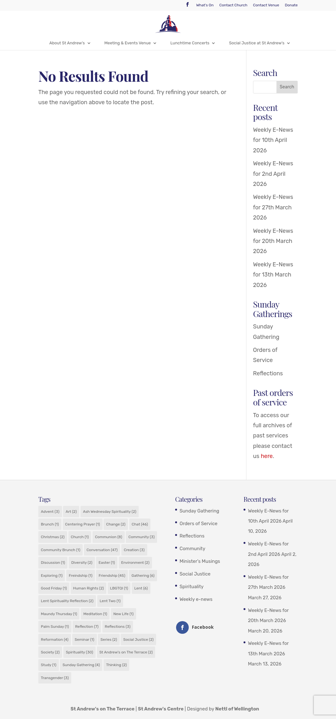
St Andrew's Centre (161, 709)
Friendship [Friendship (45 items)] (111, 575)
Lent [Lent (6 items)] (141, 588)
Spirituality (192, 586)
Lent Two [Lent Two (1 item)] (110, 601)
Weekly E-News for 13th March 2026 (273, 275)
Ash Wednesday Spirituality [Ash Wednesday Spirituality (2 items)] (109, 511)
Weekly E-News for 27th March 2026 (273, 207)
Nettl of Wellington (237, 709)
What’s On (204, 5)
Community (192, 548)
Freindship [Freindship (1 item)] (80, 575)
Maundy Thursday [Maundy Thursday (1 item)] (59, 614)
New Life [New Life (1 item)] (123, 614)
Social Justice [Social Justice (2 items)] (138, 639)
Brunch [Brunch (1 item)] (50, 524)
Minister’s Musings (200, 561)
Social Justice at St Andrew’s (256, 43)
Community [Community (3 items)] (141, 537)
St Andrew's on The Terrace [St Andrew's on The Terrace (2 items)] (126, 652)
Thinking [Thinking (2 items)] (116, 665)
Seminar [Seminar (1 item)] (84, 639)
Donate (291, 5)
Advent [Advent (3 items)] (50, 511)
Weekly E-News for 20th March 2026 (273, 241)
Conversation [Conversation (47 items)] (101, 550)
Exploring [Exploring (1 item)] (51, 575)
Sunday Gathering (199, 511)
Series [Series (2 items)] (108, 639)
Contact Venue (266, 5)
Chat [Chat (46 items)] (140, 524)
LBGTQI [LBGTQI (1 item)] (119, 588)
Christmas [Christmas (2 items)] (53, 537)
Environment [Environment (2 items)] (135, 562)
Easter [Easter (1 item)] (106, 562)
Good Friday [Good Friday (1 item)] (54, 588)
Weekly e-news (196, 599)
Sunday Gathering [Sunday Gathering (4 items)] (81, 665)
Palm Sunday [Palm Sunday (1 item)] (55, 626)
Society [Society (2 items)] (50, 652)
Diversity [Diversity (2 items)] (81, 562)
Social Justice (195, 574)
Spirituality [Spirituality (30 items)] (79, 652)
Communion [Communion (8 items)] (108, 537)
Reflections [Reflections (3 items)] (117, 626)
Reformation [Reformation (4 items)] (54, 639)
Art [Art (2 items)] (71, 511)
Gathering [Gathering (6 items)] (143, 575)
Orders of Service (199, 523)
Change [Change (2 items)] (115, 524)
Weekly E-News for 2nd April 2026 (273, 174)
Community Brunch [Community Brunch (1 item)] (60, 550)
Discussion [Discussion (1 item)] (53, 562)
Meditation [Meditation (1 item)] (95, 614)
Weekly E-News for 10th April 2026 (273, 140)
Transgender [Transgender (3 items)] (55, 678)
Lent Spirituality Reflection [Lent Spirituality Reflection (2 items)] (67, 601)
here (267, 456)
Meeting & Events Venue (128, 43)
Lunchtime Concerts (189, 43)
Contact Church (233, 5)
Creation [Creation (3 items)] (134, 550)
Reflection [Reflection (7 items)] (86, 626)
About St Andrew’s (67, 43)
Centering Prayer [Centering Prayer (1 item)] (82, 524)
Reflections (268, 373)
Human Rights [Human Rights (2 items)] (88, 588)
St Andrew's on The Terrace (103, 709)
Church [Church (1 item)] (80, 537)
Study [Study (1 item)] (48, 665)
